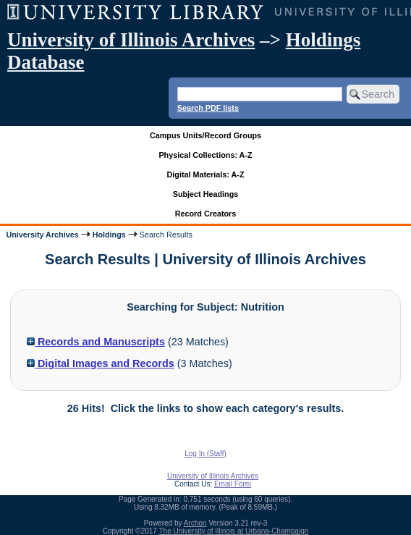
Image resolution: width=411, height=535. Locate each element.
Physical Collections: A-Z (205, 155)
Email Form (232, 484)
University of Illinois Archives (131, 40)
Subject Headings (206, 194)
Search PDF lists (208, 108)
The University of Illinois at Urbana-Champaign (234, 531)
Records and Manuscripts (96, 341)
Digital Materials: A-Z (206, 174)
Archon (195, 523)
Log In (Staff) (205, 454)
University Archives (42, 234)
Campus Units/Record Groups (205, 135)
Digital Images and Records (100, 363)
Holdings (109, 234)
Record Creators (206, 213)
